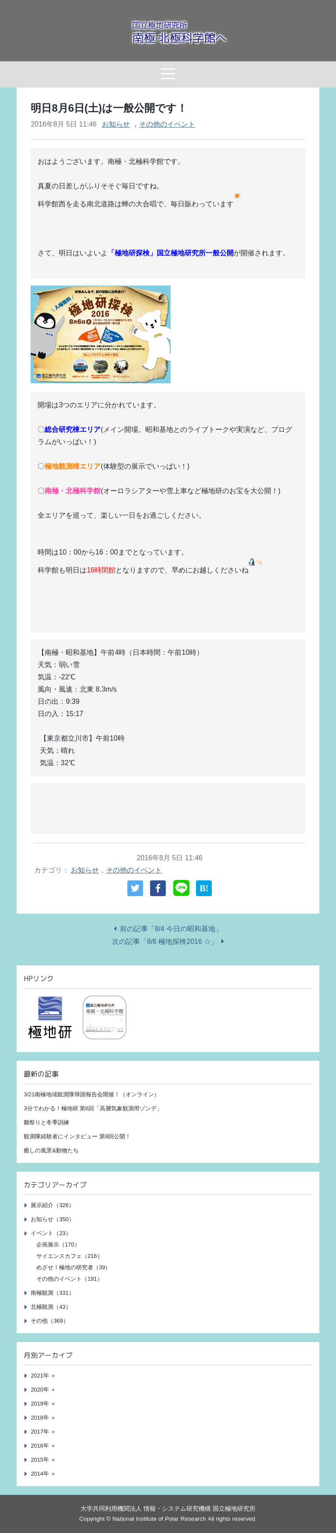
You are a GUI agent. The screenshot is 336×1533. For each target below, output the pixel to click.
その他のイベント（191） (69, 1278)
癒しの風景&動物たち (51, 1150)
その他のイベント (167, 124)
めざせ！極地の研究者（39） (73, 1267)
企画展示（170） (58, 1244)
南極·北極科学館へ (180, 33)
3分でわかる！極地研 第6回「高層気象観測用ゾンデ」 (93, 1108)
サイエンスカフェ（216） (69, 1256)
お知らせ (116, 124)
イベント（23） (51, 1233)
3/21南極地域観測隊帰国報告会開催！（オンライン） (92, 1094)
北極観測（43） (51, 1306)
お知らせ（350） (52, 1219)
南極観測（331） (52, 1292)
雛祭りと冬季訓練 (46, 1122)
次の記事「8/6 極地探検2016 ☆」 (165, 941)
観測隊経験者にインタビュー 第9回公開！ (77, 1136)
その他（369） (49, 1321)
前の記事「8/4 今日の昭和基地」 (171, 929)
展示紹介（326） (52, 1205)
